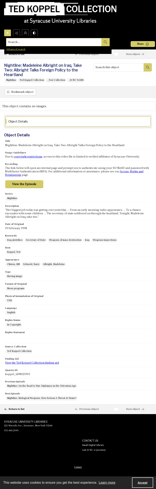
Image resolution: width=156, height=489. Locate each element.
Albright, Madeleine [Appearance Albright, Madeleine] (54, 264)
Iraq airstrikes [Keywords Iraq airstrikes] (15, 240)
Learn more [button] (107, 482)
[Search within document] (148, 67)
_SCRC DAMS (76, 80)
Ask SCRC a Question (94, 450)
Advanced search (15, 49)
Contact (78, 467)
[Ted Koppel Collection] (60, 14)
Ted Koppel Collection (32, 80)
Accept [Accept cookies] (142, 482)
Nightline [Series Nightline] (12, 198)
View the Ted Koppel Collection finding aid (32, 363)
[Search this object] (119, 67)
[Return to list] (23, 54)
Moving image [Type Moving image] (14, 276)
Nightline (11, 80)
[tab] (78, 122)
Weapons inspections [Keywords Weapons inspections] (104, 240)
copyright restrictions (28, 157)
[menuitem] (78, 467)
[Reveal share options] (16, 33)
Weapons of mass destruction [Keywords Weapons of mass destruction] (65, 240)
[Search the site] (62, 42)
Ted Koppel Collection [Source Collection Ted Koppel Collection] (19, 351)
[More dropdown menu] (143, 44)
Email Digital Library (93, 445)
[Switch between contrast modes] (34, 33)
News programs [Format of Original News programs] (15, 288)
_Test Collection (56, 80)
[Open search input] (7, 33)
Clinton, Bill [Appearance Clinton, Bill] (13, 264)
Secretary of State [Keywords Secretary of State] (36, 240)
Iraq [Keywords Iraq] (87, 240)
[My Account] (25, 33)
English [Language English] (11, 312)
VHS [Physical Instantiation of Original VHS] (9, 300)
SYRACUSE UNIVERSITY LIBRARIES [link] (26, 421)
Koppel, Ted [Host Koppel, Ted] (13, 252)
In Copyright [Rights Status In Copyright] (14, 324)
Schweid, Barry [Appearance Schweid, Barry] (31, 264)
